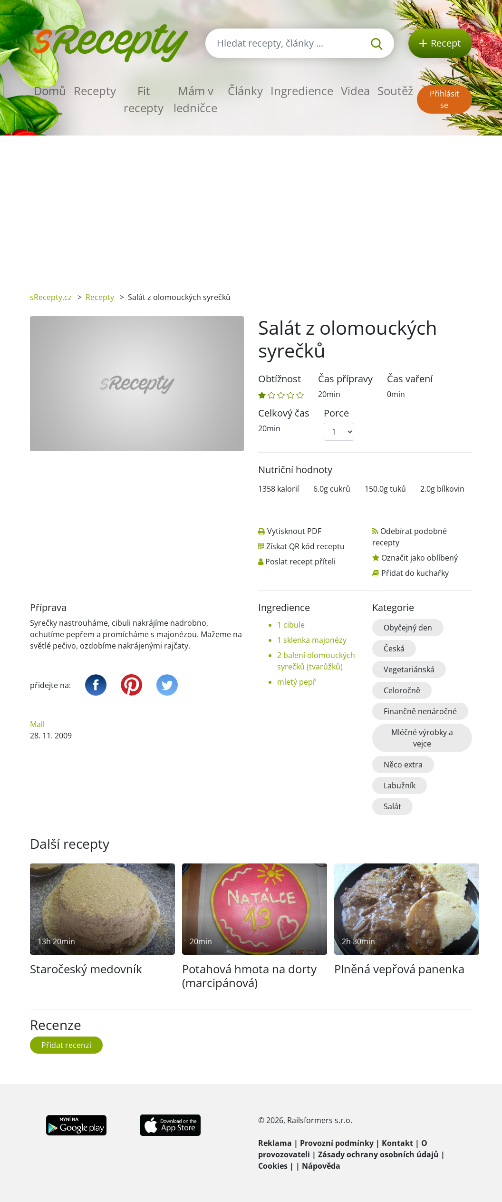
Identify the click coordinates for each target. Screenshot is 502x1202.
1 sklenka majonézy (312, 640)
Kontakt (397, 1143)
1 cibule (291, 625)
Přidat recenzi (66, 1045)
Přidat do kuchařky (415, 573)
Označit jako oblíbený (419, 558)
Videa (355, 90)
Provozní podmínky (337, 1143)
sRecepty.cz (51, 297)
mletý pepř (296, 682)
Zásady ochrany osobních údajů (378, 1154)
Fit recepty (144, 99)
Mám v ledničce (195, 99)
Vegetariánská (409, 669)
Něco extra (403, 764)
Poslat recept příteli (300, 561)
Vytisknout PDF (294, 531)
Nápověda (321, 1166)
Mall (37, 724)
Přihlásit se (444, 99)
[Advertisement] (251, 206)
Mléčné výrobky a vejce (422, 738)
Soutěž (395, 90)
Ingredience (301, 90)
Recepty (95, 90)
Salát (392, 806)
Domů (50, 90)
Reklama (275, 1143)
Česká (394, 648)
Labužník (399, 785)
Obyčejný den (408, 627)
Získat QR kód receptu (305, 546)
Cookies (273, 1166)
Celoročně (402, 690)
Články (245, 90)
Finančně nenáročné (420, 711)
